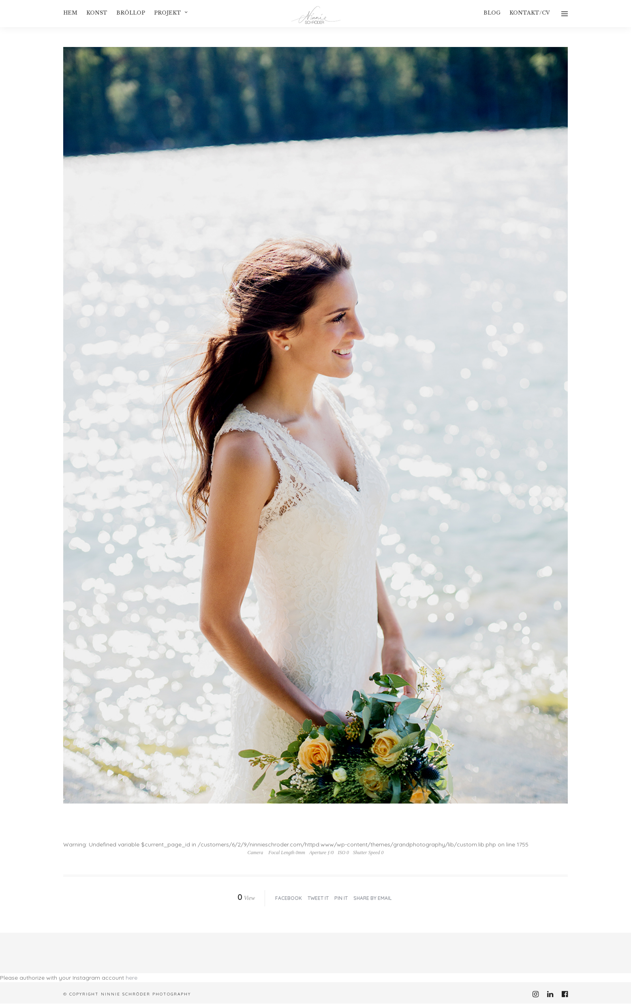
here (131, 977)
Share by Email (372, 898)
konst (96, 13)
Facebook (288, 898)
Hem (70, 13)
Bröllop (130, 13)
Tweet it (318, 898)
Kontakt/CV (529, 13)
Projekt (167, 13)
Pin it (341, 898)
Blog (492, 13)
